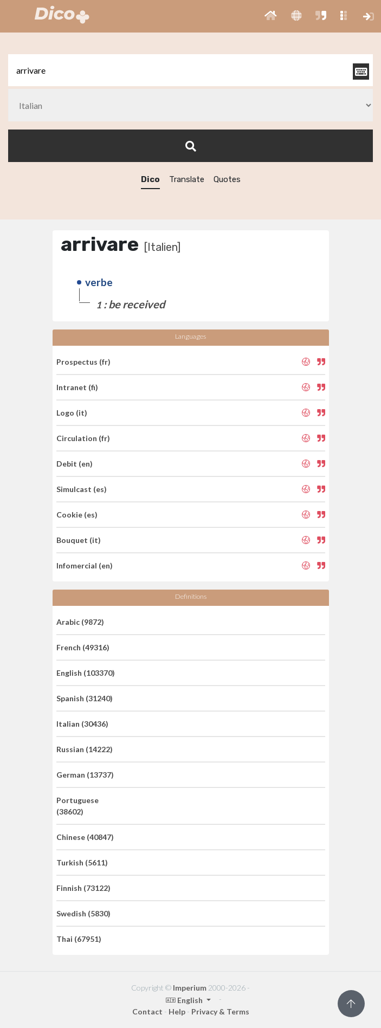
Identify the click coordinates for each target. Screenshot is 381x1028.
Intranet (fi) (77, 387)
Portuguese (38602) (77, 806)
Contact (147, 1011)
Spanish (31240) (84, 698)
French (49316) (82, 647)
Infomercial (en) (84, 565)
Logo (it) (71, 412)
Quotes (227, 179)
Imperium (189, 987)
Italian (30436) (82, 723)
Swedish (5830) (83, 913)
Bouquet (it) (78, 540)
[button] (270, 16)
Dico (150, 179)
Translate (186, 179)
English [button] (185, 1000)
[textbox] (190, 70)
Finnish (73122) (83, 888)
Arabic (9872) (80, 621)
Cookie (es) (77, 514)
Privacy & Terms (220, 1011)
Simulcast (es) (81, 489)
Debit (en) (74, 463)
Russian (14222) (84, 749)
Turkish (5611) (82, 862)
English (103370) (85, 672)
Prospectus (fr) (83, 361)
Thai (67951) (78, 938)
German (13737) (85, 774)
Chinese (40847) (85, 837)
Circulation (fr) (83, 438)
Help (177, 1011)
